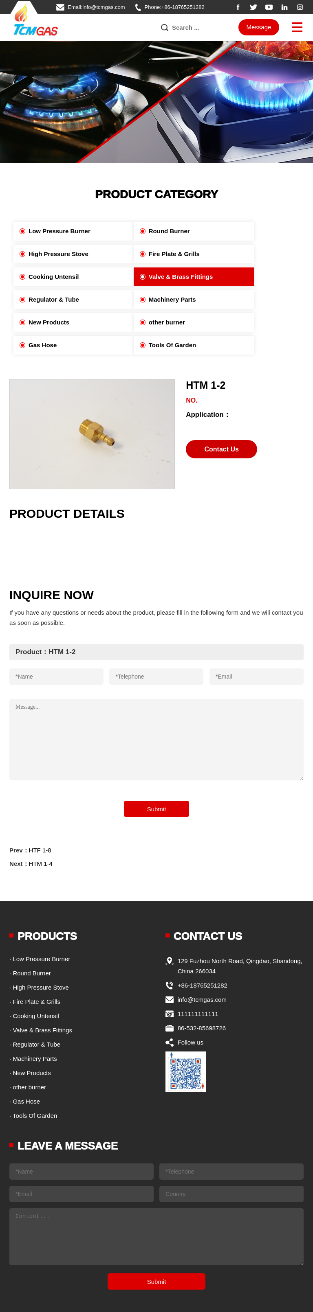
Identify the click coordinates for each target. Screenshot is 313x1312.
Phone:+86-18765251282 (175, 7)
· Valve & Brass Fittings (40, 984)
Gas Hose (133, 299)
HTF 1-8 (40, 804)
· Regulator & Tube (34, 998)
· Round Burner (30, 927)
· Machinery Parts (33, 1013)
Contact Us (221, 403)
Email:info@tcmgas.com (96, 7)
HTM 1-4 (41, 818)
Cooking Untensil (144, 253)
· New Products (30, 1027)
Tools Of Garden (238, 299)
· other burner (27, 1041)
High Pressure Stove (244, 231)
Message (259, 27)
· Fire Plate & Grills (34, 956)
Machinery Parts (143, 276)
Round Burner (140, 231)
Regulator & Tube (49, 276)
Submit (156, 763)
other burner (42, 299)
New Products (235, 276)
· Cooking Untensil (34, 970)
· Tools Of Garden (33, 1070)
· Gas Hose (24, 1055)
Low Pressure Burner (55, 231)
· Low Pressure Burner (39, 913)
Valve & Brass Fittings (247, 253)
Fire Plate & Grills (49, 253)
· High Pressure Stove (39, 941)
